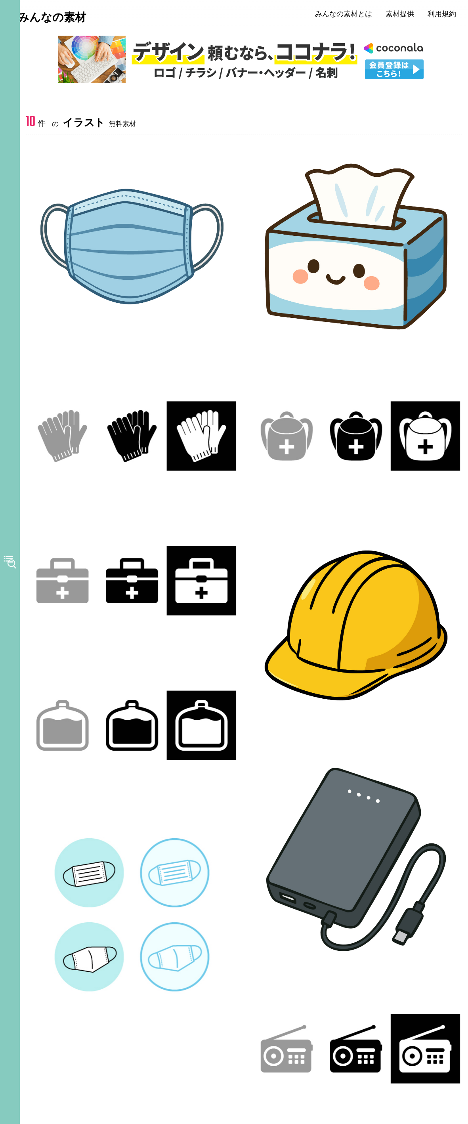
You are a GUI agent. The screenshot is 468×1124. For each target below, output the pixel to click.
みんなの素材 (63, 19)
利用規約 (447, 15)
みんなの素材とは (348, 15)
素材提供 (405, 15)
